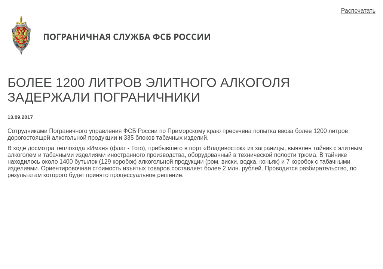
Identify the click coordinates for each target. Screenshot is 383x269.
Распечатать (358, 10)
